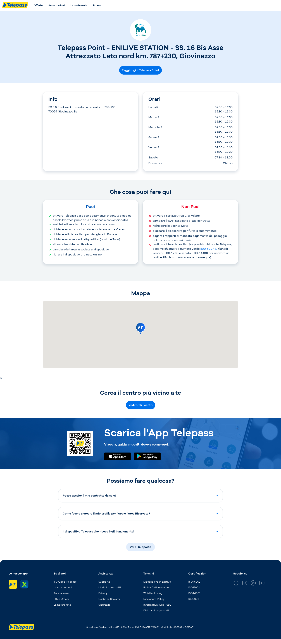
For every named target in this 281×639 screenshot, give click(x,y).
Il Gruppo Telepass (65, 581)
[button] (140, 495)
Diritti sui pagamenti (156, 610)
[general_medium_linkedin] (253, 583)
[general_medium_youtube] (262, 583)
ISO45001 (194, 581)
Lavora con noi (63, 587)
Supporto (104, 581)
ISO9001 (193, 599)
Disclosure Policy (154, 599)
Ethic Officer (61, 599)
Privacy (103, 593)
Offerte (38, 5)
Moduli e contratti (109, 587)
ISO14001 (194, 593)
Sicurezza (104, 604)
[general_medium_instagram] (244, 583)
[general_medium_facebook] (236, 583)
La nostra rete (78, 5)
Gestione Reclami (109, 599)
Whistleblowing (152, 593)
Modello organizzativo (157, 581)
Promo (97, 5)
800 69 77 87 (209, 249)
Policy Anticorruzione (156, 587)
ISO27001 (194, 587)
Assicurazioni (56, 5)
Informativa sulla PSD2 (157, 604)
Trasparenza (61, 593)
